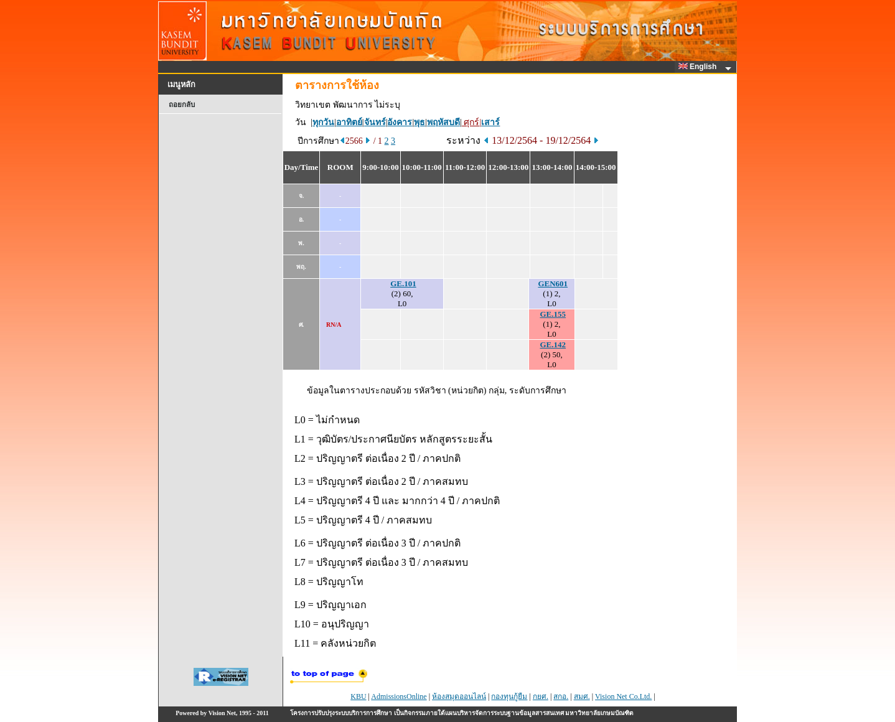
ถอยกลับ (182, 104)
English (699, 66)
